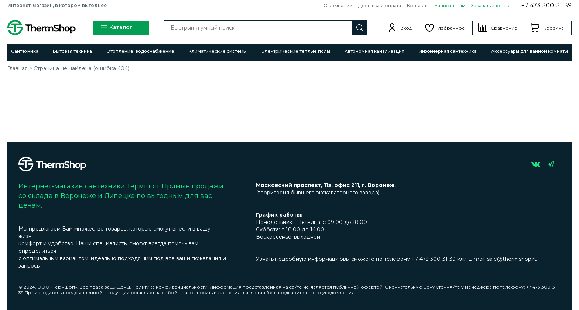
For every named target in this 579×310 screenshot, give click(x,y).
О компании (337, 5)
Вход (406, 28)
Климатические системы (218, 51)
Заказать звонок (490, 5)
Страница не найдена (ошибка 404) (81, 68)
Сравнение (504, 28)
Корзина (553, 28)
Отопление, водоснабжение (140, 51)
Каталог (116, 28)
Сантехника (24, 51)
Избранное (451, 28)
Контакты (417, 5)
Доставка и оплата (379, 5)
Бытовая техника (72, 51)
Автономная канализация (374, 51)
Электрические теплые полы (295, 51)
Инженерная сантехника (448, 51)
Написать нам (449, 5)
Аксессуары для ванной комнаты (529, 51)
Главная (17, 68)
